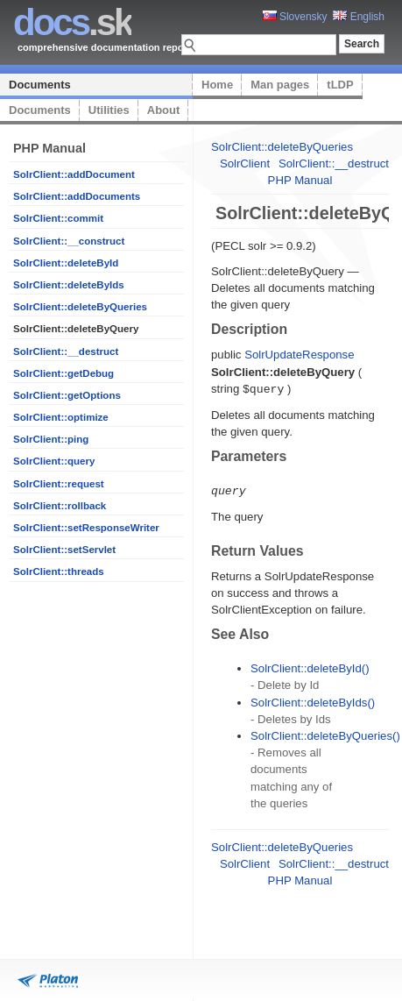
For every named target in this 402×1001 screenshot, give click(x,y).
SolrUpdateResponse (299, 354)
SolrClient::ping (50, 439)
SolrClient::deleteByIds (68, 285)
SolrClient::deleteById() (310, 666)
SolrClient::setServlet (64, 549)
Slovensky (295, 17)
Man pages (279, 84)
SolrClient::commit (58, 218)
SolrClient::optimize (61, 417)
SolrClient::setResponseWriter (86, 527)
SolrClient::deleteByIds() (312, 700)
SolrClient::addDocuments (76, 196)
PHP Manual (300, 180)
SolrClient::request (58, 484)
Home (217, 84)
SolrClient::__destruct (65, 351)
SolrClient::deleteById (65, 263)
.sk (72, 22)
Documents (40, 84)
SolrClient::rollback (59, 505)
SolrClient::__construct (68, 241)
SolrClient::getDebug (63, 373)
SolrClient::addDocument (74, 174)
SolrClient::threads (58, 571)
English (358, 17)
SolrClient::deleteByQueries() (325, 734)
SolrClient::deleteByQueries (80, 307)
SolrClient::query (54, 461)
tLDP (340, 84)
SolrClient (245, 163)
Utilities (109, 110)
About (163, 110)
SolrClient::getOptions (67, 395)
